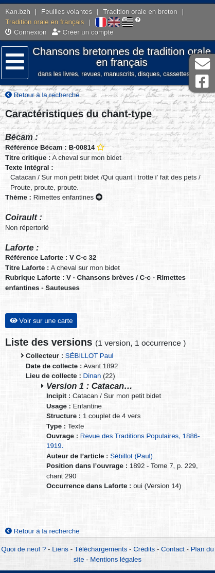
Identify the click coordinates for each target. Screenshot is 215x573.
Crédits (144, 549)
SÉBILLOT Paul (89, 356)
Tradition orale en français (44, 22)
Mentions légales (115, 559)
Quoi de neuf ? (23, 549)
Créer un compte (83, 32)
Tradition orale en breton (140, 11)
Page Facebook (202, 81)
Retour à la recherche (42, 95)
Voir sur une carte (41, 321)
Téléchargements (101, 549)
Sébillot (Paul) (131, 456)
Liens (60, 549)
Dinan (92, 376)
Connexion (25, 32)
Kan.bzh (17, 11)
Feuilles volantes (66, 11)
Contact (173, 549)
